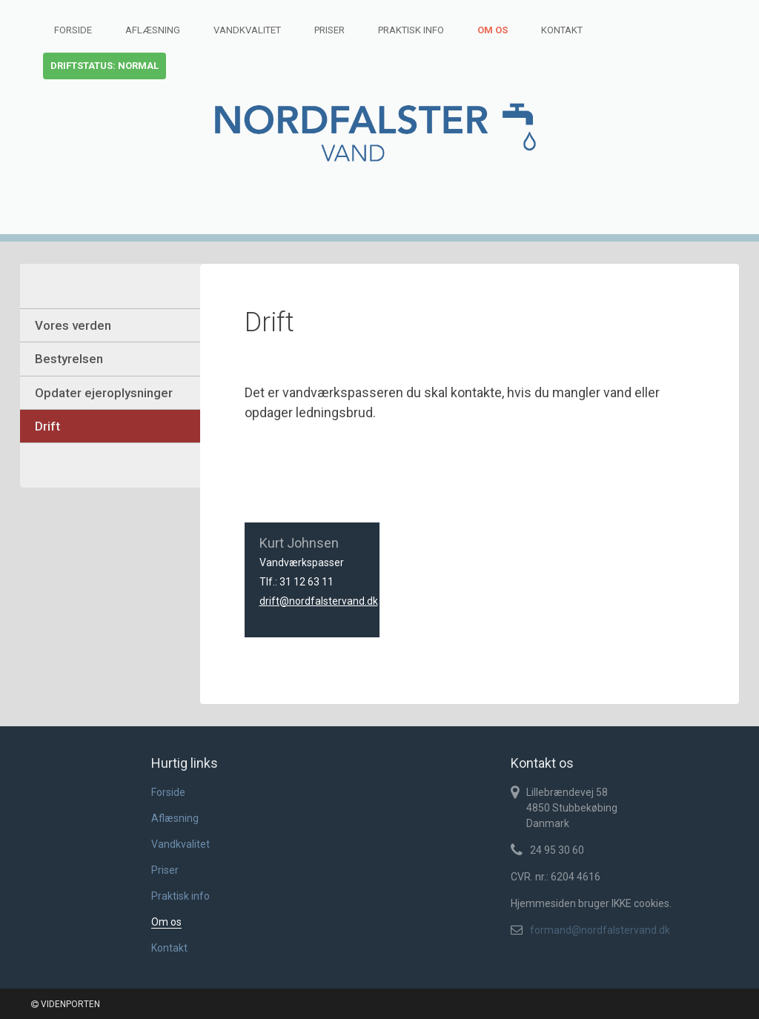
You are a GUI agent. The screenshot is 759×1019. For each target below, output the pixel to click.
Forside (73, 30)
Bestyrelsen (69, 358)
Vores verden (73, 325)
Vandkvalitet (247, 30)
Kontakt (562, 30)
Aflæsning (152, 30)
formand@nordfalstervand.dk (600, 930)
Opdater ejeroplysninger (104, 392)
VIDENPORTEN (65, 1004)
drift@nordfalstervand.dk (318, 601)
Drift (47, 426)
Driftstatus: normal (104, 65)
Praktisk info (411, 30)
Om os (492, 30)
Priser (329, 30)
